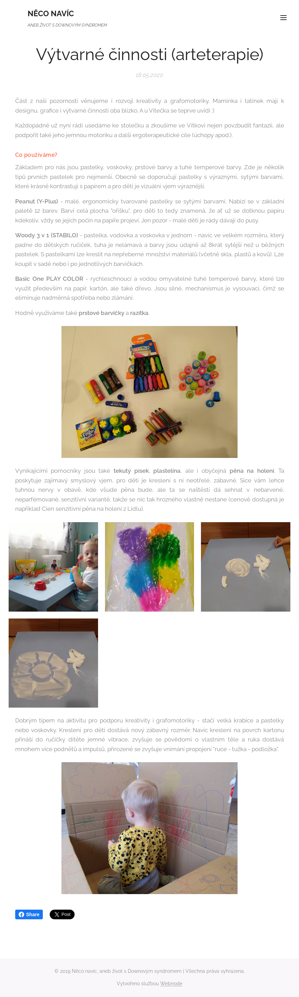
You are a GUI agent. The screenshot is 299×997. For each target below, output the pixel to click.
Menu (283, 17)
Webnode (171, 983)
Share (29, 914)
